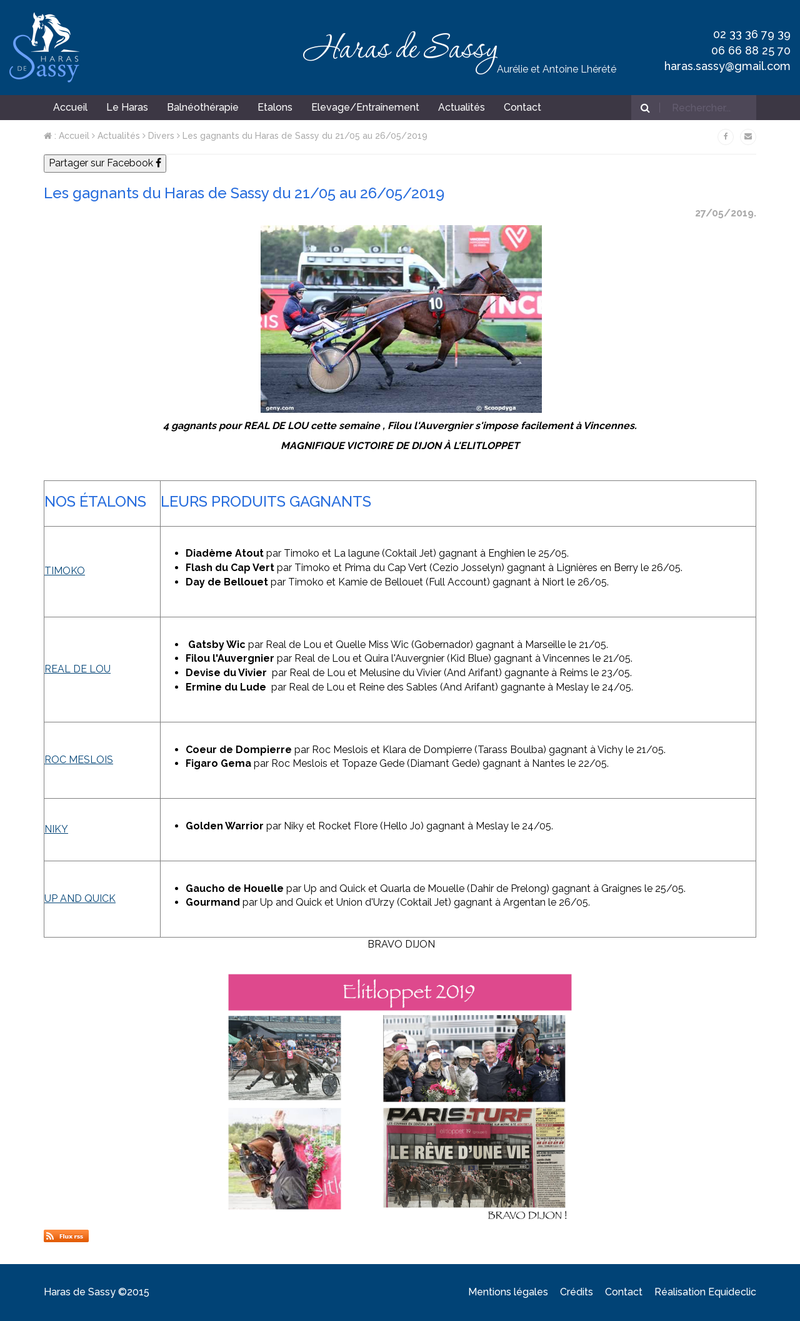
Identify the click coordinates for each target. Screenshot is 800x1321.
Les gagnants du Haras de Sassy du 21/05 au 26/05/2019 (302, 136)
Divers (158, 136)
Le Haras (127, 107)
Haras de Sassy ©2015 (96, 1292)
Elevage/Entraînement (365, 107)
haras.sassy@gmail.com (727, 66)
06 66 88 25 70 (751, 50)
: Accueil (66, 136)
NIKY (56, 829)
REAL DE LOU (77, 669)
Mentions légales (508, 1292)
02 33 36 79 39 (752, 34)
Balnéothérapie (203, 107)
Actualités (116, 136)
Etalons (275, 107)
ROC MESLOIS (78, 760)
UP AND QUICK (80, 898)
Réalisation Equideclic (705, 1292)
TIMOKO (64, 571)
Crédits (576, 1292)
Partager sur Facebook (105, 163)
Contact (623, 1292)
